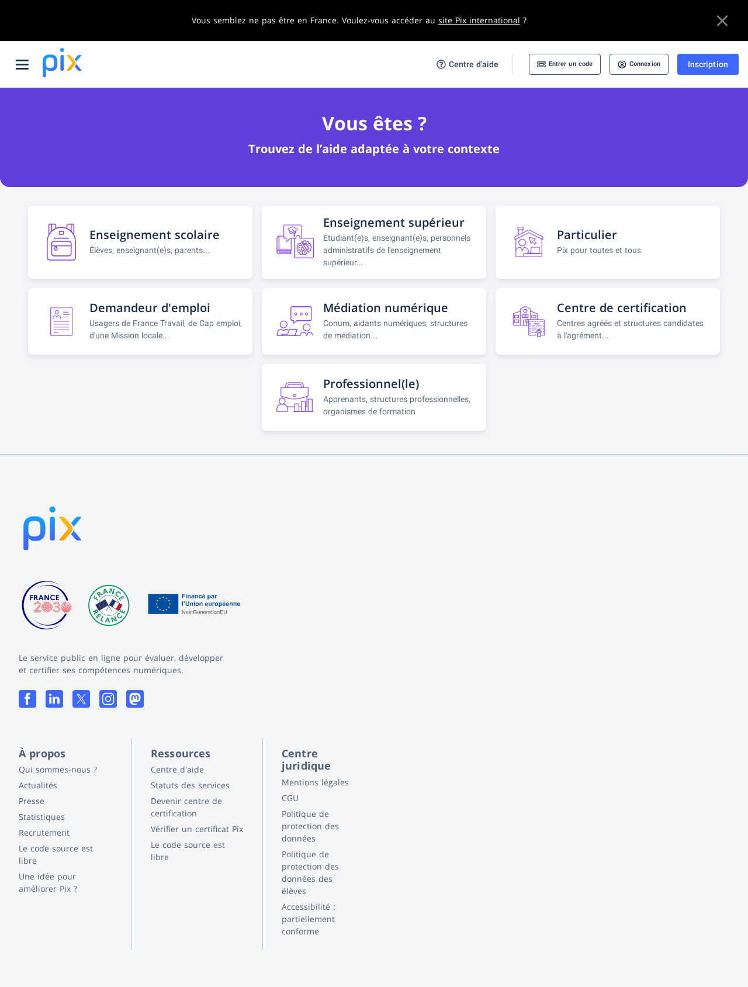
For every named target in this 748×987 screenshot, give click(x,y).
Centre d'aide (439, 65)
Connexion (632, 64)
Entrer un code (544, 64)
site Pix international (479, 20)
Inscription (708, 64)
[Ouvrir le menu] (22, 64)
